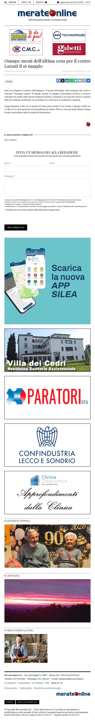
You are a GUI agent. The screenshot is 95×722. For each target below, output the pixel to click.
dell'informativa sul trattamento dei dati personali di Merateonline (29, 202)
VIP (61, 683)
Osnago (9, 81)
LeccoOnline (37, 683)
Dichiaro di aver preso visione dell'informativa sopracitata (33, 210)
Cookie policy (26, 688)
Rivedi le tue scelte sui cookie (47, 688)
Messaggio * (9, 176)
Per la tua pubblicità (27, 702)
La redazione (10, 683)
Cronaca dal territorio (15, 71)
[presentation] (22, 218)
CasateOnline (24, 683)
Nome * (7, 163)
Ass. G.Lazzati (10, 140)
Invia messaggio (15, 227)
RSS (47, 683)
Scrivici (9, 702)
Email (52, 163)
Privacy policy (10, 688)
